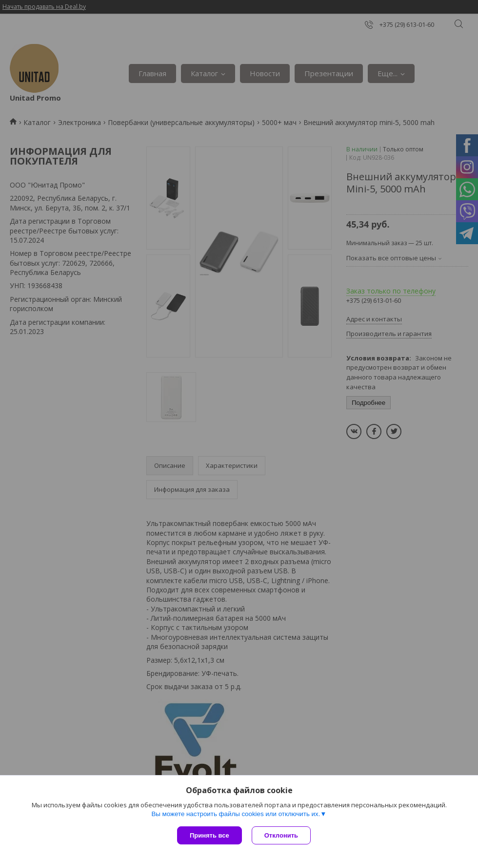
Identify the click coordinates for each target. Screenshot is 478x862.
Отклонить (281, 835)
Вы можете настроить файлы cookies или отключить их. (235, 814)
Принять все (209, 835)
